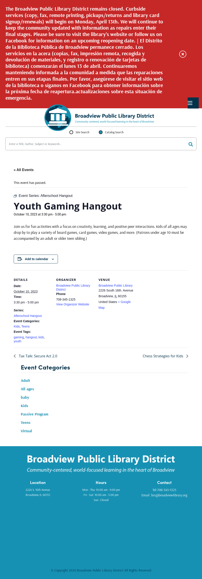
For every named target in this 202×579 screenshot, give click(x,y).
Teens (25, 326)
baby (25, 397)
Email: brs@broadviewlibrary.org (164, 495)
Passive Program (34, 414)
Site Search (82, 132)
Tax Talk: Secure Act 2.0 (37, 356)
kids (41, 337)
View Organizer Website (72, 304)
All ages (27, 388)
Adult (25, 380)
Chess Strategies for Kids (163, 356)
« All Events (24, 170)
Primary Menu (190, 103)
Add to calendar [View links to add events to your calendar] (36, 259)
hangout (31, 337)
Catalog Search (114, 132)
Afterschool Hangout (28, 316)
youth (17, 341)
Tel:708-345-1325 (164, 490)
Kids (17, 326)
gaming (19, 337)
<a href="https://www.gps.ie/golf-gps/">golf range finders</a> (101, 530)
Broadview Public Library (116, 285)
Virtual (26, 430)
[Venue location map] (164, 301)
